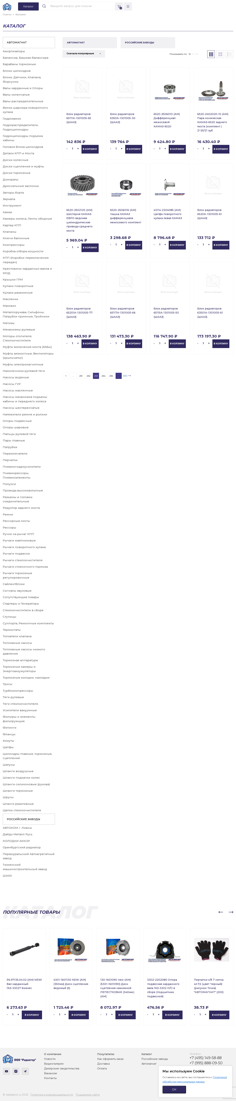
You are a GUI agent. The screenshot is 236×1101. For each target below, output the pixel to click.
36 (196, 54)
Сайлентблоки (14, 584)
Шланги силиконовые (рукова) (26, 784)
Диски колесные (15, 160)
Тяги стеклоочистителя (20, 704)
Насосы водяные (16, 377)
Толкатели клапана (17, 636)
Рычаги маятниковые (19, 540)
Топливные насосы (17, 643)
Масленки (10, 299)
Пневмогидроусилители (22, 466)
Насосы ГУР (12, 384)
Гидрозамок (12, 118)
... (73, 375)
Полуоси (9, 484)
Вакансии (50, 1073)
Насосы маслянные (18, 390)
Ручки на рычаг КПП (18, 534)
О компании (52, 1054)
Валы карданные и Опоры (23, 88)
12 (190, 54)
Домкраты (10, 179)
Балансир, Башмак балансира (25, 57)
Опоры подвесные (17, 421)
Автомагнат (149, 1063)
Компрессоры (14, 245)
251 (80, 375)
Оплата (102, 1068)
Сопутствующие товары (21, 597)
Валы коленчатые (16, 94)
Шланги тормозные (18, 790)
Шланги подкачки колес (21, 777)
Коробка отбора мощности (23, 251)
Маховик (9, 305)
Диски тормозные (16, 173)
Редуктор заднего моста (21, 508)
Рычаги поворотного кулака (24, 547)
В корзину (90, 149)
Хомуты (8, 740)
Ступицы (9, 616)
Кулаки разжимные (18, 292)
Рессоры (9, 527)
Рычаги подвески (16, 553)
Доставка (103, 1063)
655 (125, 375)
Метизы (9, 323)
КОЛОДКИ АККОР (16, 841)
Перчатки (10, 460)
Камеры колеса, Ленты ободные (27, 218)
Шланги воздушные (18, 771)
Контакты (50, 1078)
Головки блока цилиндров (23, 147)
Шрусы (8, 797)
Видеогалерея (53, 1063)
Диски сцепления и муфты (23, 166)
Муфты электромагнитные (23, 364)
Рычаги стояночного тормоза (25, 566)
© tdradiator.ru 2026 (15, 1094)
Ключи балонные (16, 238)
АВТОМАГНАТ (17, 42)
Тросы (7, 684)
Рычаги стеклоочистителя (23, 560)
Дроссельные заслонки (21, 186)
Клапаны (9, 231)
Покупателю (105, 1054)
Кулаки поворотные (18, 286)
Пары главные (14, 440)
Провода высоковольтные (23, 490)
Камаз (7, 212)
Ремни (8, 514)
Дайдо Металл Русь (17, 834)
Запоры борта (13, 192)
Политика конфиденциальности (51, 1094)
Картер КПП (12, 225)
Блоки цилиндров (17, 71)
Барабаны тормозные (19, 64)
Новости (49, 1059)
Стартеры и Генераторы (21, 603)
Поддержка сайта (88, 1094)
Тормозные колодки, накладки (26, 677)
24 (193, 54)
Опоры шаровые (16, 427)
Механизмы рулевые (19, 329)
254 (103, 375)
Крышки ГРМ (13, 279)
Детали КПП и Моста (18, 153)
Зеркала (9, 199)
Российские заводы (154, 1059)
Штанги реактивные (18, 804)
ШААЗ (7, 875)
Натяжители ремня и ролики (25, 414)
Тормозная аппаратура (20, 660)
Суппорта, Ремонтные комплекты (28, 623)
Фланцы (9, 734)
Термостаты (12, 630)
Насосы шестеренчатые (21, 408)
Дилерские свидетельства (61, 1068)
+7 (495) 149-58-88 (206, 1058)
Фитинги (9, 727)
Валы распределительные (23, 101)
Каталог (146, 1054)
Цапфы (8, 747)
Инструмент (12, 205)
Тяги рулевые (13, 697)
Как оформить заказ (110, 1059)
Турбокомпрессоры (18, 690)
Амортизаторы (14, 51)
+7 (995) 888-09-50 (206, 1063)
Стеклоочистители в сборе (23, 610)
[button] (220, 912)
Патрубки (10, 447)
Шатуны (9, 764)
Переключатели (15, 453)
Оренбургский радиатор (22, 847)
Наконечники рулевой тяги (24, 371)
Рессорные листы (16, 521)
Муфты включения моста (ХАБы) (27, 347)
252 (88, 375)
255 (111, 375)
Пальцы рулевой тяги (19, 434)
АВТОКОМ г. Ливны (17, 828)
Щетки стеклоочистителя (22, 810)
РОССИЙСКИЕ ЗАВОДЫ (23, 819)
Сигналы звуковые (17, 590)
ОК (174, 1089)
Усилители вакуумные (20, 710)
